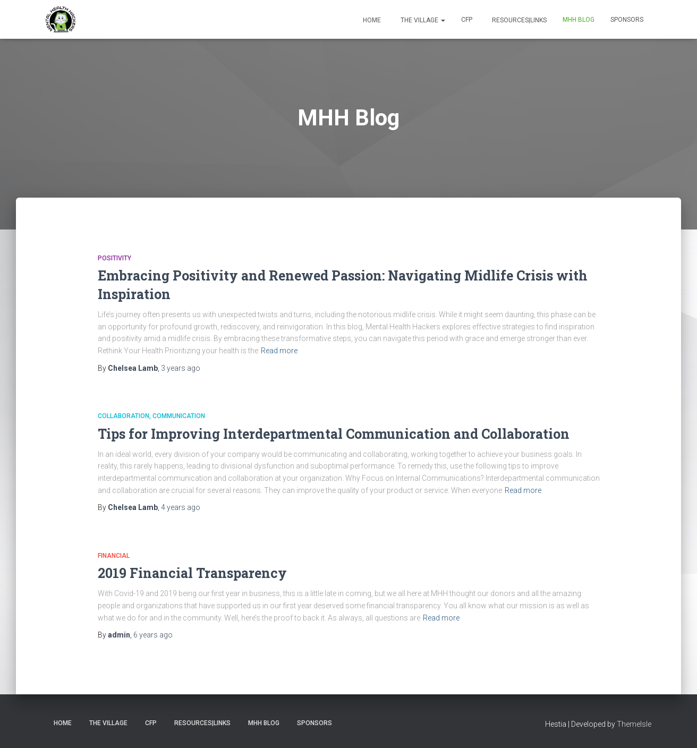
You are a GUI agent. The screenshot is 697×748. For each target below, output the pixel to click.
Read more (279, 350)
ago (180, 368)
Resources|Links (518, 20)
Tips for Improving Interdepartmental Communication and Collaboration (334, 434)
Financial (114, 555)
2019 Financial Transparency (192, 573)
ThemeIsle (634, 724)
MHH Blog (578, 19)
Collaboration (123, 416)
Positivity (114, 258)
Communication (178, 416)
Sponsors (626, 19)
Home (371, 20)
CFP (466, 19)
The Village (422, 20)
